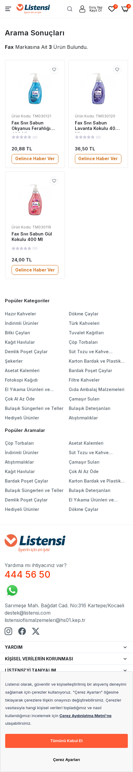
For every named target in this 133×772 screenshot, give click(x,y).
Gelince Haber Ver (35, 158)
